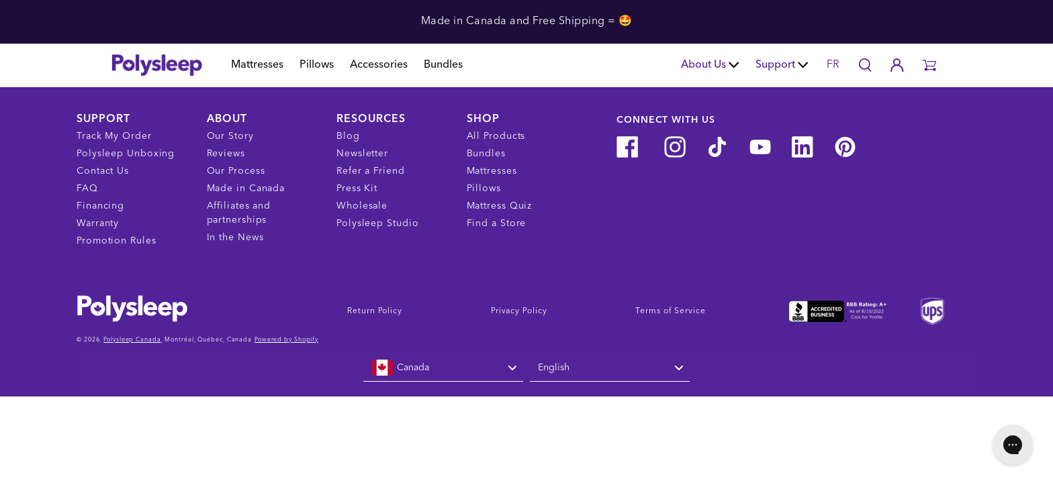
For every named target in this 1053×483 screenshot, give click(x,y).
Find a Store (496, 223)
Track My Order (114, 136)
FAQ (87, 188)
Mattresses (257, 65)
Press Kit (356, 188)
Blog (348, 136)
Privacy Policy (519, 311)
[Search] (865, 65)
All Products (496, 136)
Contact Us (103, 171)
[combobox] (443, 368)
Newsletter (362, 153)
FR (833, 65)
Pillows (317, 65)
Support (782, 65)
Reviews (226, 153)
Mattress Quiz (500, 206)
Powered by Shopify (286, 340)
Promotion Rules (116, 241)
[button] (929, 65)
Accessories (379, 65)
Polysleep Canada (132, 340)
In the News (235, 237)
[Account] (897, 65)
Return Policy (374, 311)
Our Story (230, 136)
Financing (100, 206)
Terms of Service (670, 311)
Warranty (98, 223)
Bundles (443, 65)
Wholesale (361, 206)
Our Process (236, 171)
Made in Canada (246, 188)
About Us (710, 65)
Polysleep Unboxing (126, 153)
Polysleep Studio (377, 223)
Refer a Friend (370, 171)
